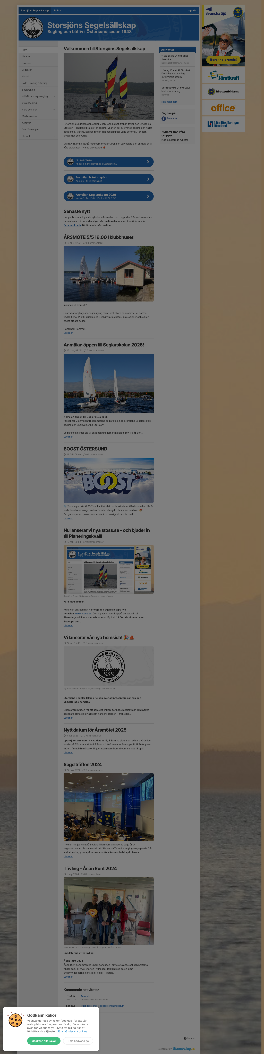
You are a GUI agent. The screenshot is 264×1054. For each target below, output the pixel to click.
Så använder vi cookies (72, 1031)
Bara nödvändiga (78, 1041)
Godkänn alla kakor (44, 1041)
